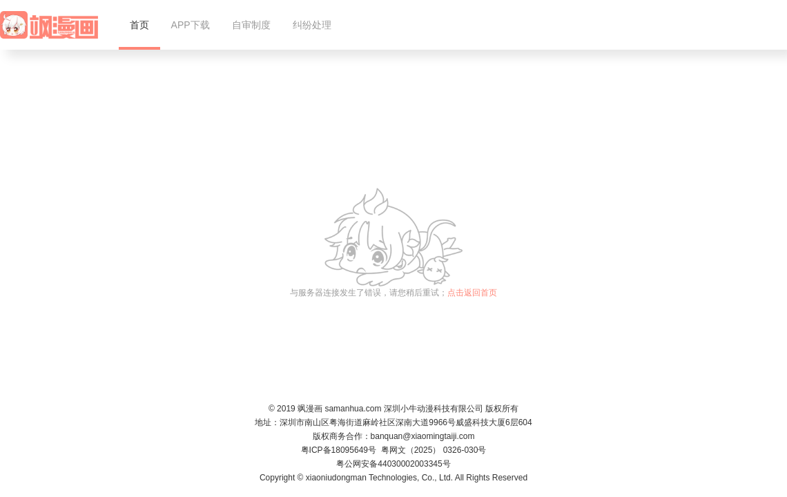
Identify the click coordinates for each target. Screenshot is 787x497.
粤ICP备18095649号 (338, 450)
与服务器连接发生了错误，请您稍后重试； (393, 293)
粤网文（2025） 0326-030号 (434, 450)
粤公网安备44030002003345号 (393, 464)
